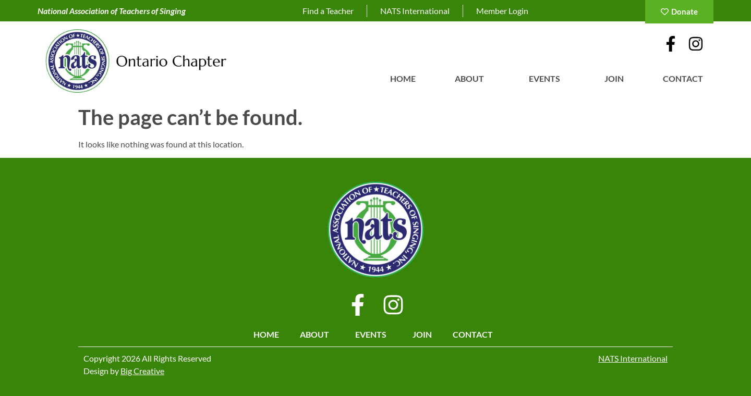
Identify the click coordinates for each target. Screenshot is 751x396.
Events (547, 78)
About (472, 78)
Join (614, 78)
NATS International (633, 358)
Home (403, 78)
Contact (685, 78)
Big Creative (142, 371)
